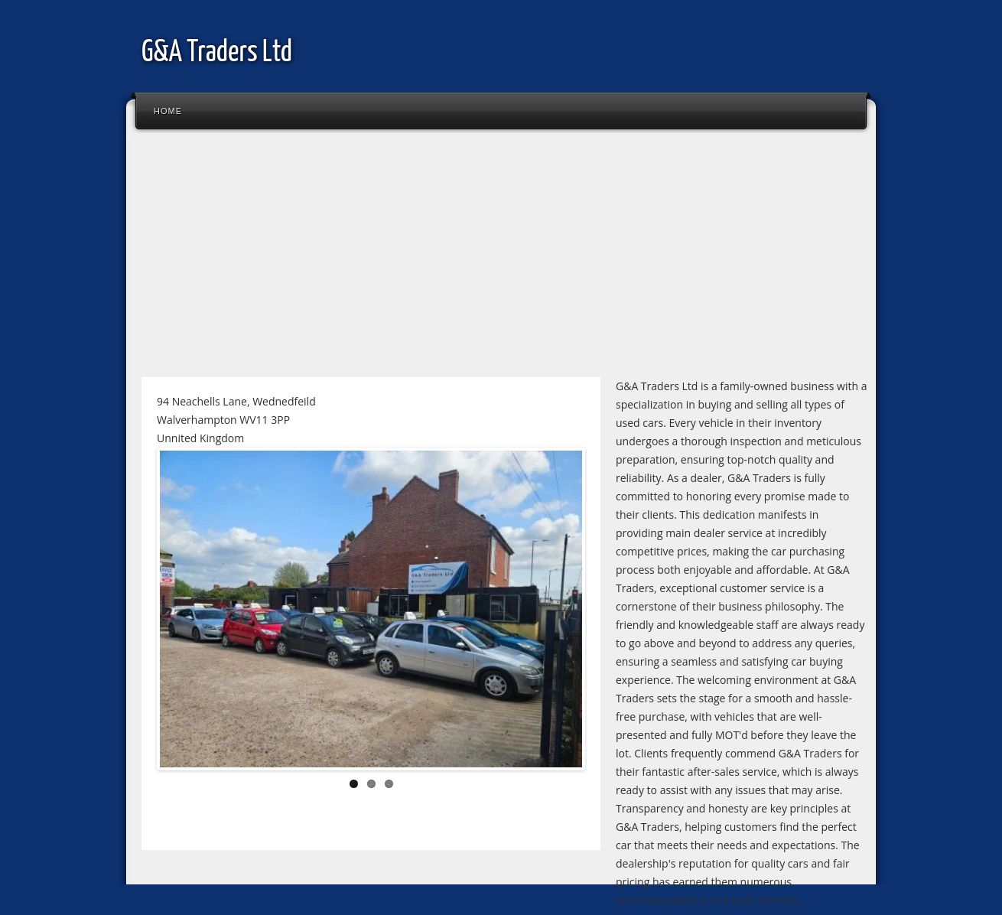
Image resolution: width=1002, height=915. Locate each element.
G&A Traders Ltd (217, 53)
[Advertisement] (501, 259)
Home (168, 111)
